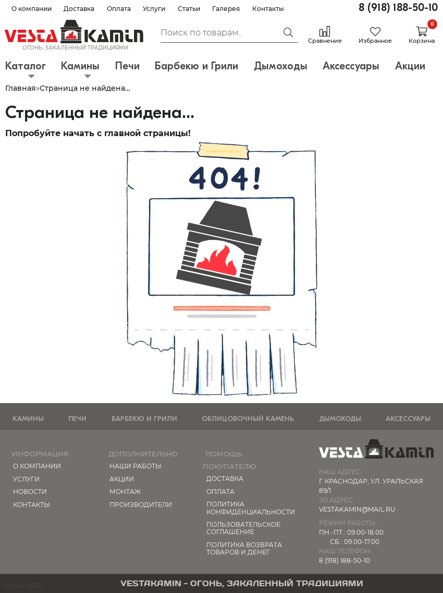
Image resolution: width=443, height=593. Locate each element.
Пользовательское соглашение (243, 528)
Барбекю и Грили (144, 418)
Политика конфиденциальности (249, 507)
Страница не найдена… (85, 88)
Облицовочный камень (248, 418)
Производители (140, 505)
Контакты (268, 9)
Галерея (226, 9)
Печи (77, 418)
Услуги (154, 9)
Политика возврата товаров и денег (244, 548)
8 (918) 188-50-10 (398, 8)
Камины (28, 418)
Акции (121, 479)
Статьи (189, 9)
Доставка (79, 9)
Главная (20, 88)
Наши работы (135, 466)
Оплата (119, 9)
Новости (30, 491)
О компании (31, 9)
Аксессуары (408, 418)
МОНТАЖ (125, 491)
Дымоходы (340, 418)
